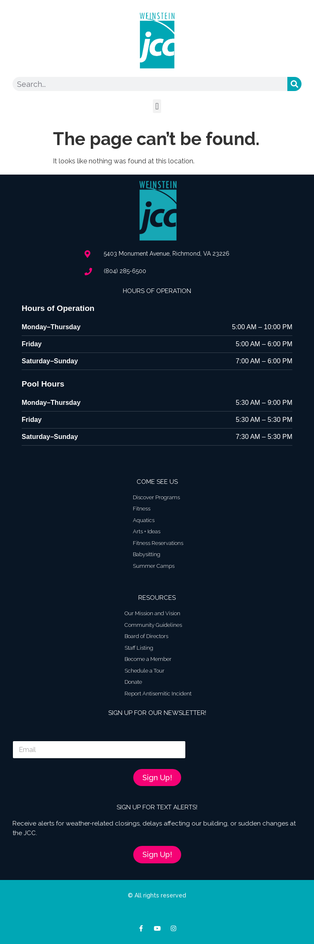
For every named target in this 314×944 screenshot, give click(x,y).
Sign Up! (157, 777)
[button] (157, 106)
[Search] (294, 84)
